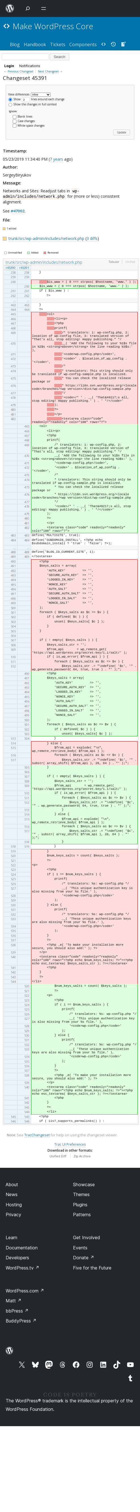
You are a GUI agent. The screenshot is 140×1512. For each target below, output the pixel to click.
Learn (11, 1323)
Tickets (57, 44)
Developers (17, 1343)
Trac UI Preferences (70, 1230)
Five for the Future (92, 1353)
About (12, 1270)
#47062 (18, 211)
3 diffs (92, 238)
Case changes (26, 121)
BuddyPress (21, 1406)
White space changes (31, 125)
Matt (13, 1387)
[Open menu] (45, 8)
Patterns (82, 1300)
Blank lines (25, 116)
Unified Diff (57, 1242)
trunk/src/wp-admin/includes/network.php (46, 238)
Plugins (80, 1290)
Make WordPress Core (53, 26)
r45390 (11, 268)
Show (14, 99)
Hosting (14, 1290)
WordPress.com (25, 1376)
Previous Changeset (20, 71)
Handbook (35, 44)
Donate (83, 1343)
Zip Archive (82, 1242)
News (12, 1280)
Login (9, 66)
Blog (15, 44)
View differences (18, 94)
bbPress (17, 1397)
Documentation (22, 1333)
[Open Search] (28, 8)
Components (83, 44)
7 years (56, 159)
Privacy (13, 1300)
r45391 (24, 268)
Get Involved (86, 1323)
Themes (81, 1280)
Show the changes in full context (32, 104)
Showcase (84, 1270)
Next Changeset (48, 71)
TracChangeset (37, 1221)
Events (80, 1333)
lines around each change (43, 99)
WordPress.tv (22, 1353)
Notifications (29, 66)
